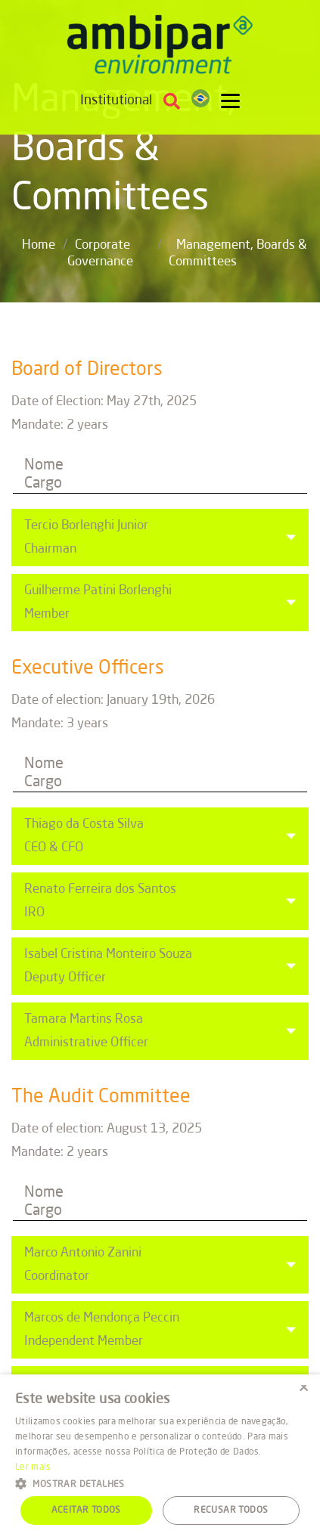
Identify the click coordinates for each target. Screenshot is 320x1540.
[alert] (160, 1457)
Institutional (116, 100)
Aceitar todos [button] (86, 1510)
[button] (160, 1483)
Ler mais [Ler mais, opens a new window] (33, 1467)
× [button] (303, 1390)
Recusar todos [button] (231, 1510)
